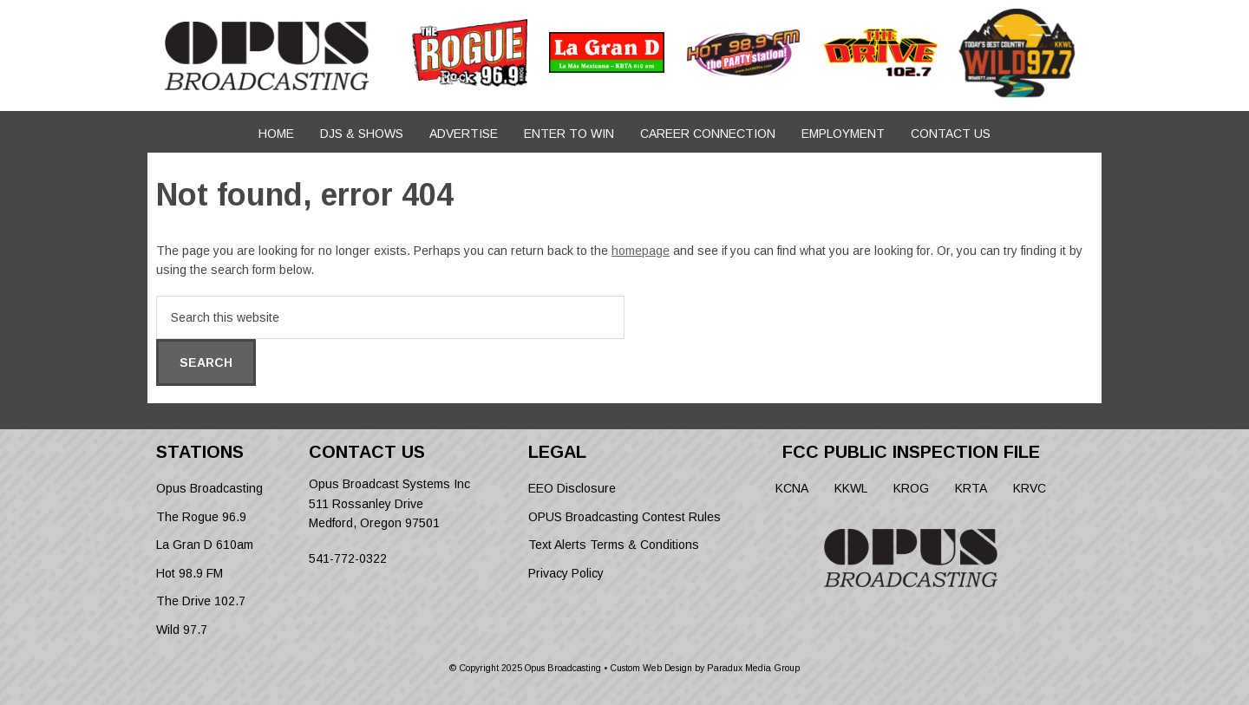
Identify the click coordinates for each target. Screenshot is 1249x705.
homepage (640, 251)
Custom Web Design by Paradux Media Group (705, 668)
